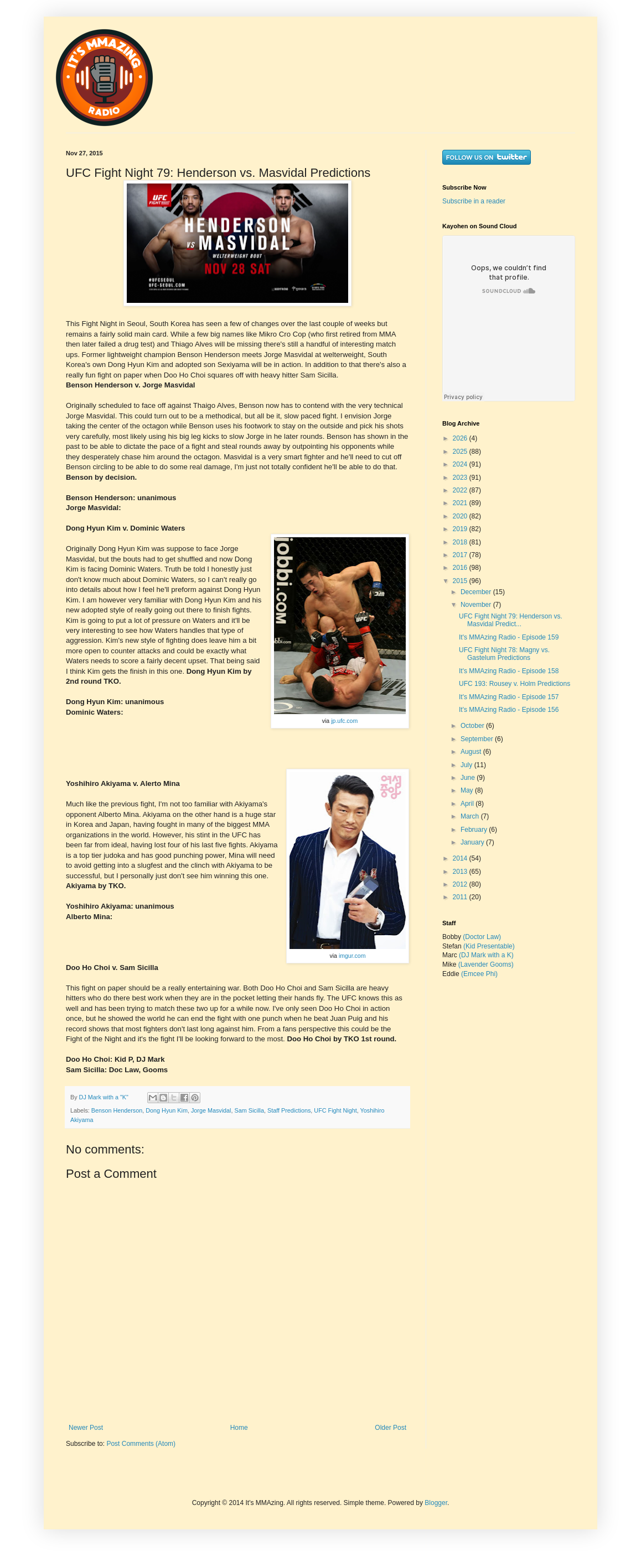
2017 (461, 555)
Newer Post (86, 1428)
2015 (461, 581)
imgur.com (352, 955)
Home (239, 1428)
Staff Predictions (289, 1110)
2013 (461, 871)
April (468, 804)
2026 (461, 438)
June (469, 778)
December (477, 592)
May (468, 790)
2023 (461, 477)
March (471, 816)
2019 (461, 529)
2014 (461, 858)
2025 (461, 451)
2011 (461, 897)
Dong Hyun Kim (167, 1110)
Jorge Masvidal (211, 1110)
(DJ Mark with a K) (486, 955)
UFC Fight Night (335, 1110)
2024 (461, 464)
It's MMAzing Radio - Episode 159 (509, 637)
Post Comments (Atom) (140, 1444)
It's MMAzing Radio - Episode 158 (509, 671)
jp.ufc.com (344, 720)
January (473, 842)
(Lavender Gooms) (486, 964)
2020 (461, 516)
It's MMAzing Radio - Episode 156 (509, 710)
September (478, 739)
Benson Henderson (116, 1110)
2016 (461, 567)
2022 (461, 490)
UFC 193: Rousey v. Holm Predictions (514, 684)
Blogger (436, 1503)
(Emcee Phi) (479, 974)
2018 (461, 542)
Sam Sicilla (249, 1110)
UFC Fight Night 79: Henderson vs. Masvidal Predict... (510, 620)
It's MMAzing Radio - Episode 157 (509, 697)
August (472, 752)
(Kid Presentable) (489, 946)
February (475, 829)
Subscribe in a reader (473, 201)
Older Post (390, 1428)
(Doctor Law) (482, 937)
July (467, 765)
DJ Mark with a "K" (104, 1097)
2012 (461, 884)
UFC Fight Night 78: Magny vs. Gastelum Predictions (504, 654)
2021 (461, 503)
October (473, 726)
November (477, 605)
